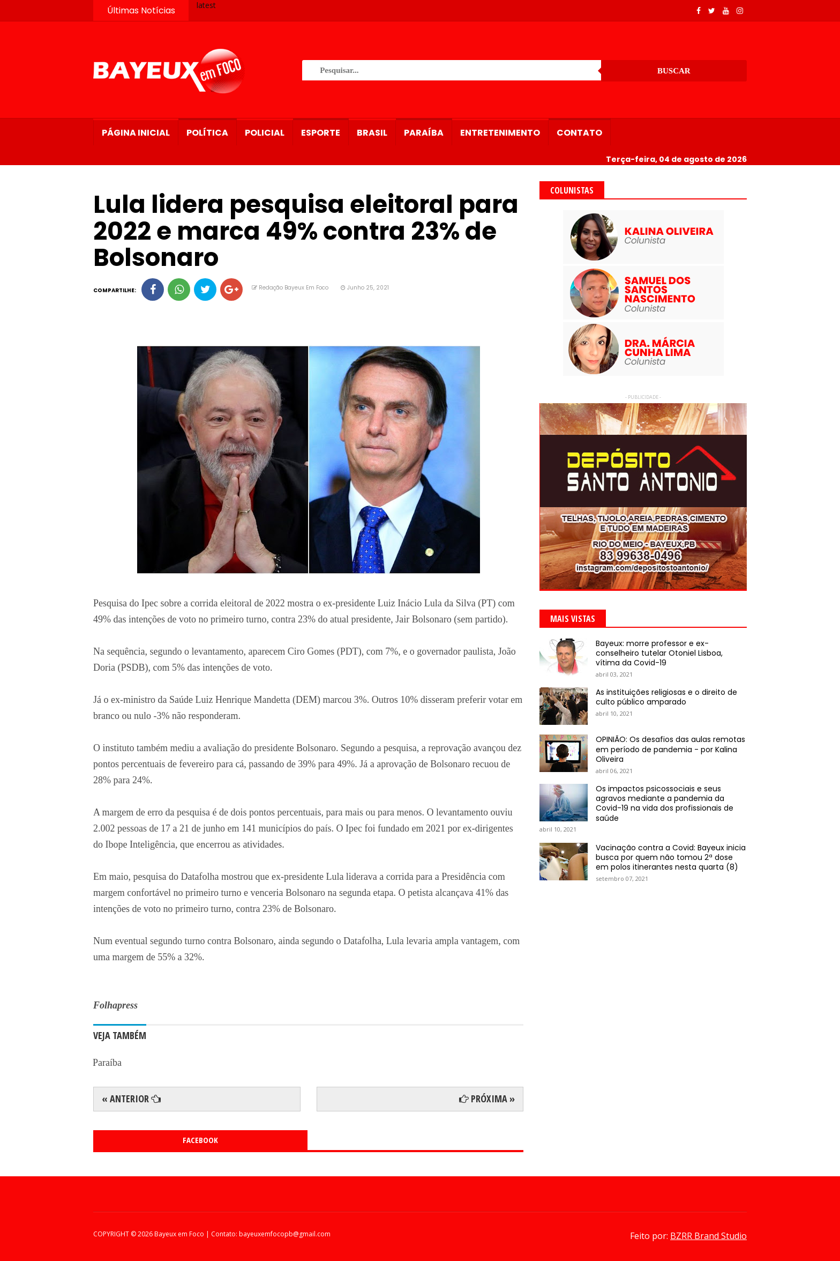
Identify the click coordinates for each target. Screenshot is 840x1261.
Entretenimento (500, 133)
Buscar (674, 70)
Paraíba (424, 133)
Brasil (372, 133)
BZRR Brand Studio (708, 1236)
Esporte (320, 133)
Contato (579, 133)
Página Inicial (136, 133)
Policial (264, 133)
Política (207, 133)
